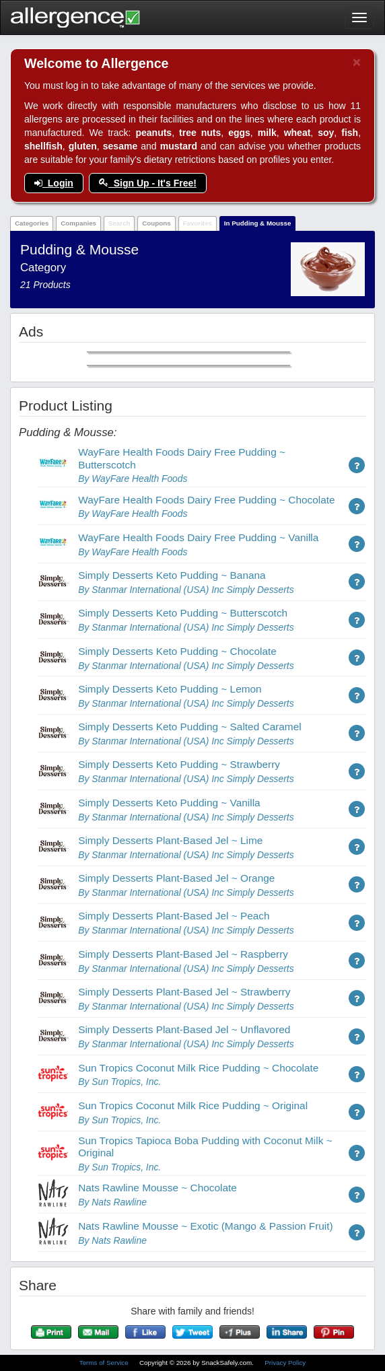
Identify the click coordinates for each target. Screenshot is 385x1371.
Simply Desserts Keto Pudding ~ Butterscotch (182, 613)
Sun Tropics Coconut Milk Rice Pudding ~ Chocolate (198, 1068)
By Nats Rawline (112, 1202)
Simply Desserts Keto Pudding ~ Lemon (169, 689)
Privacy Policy (285, 1362)
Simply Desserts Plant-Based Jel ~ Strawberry (184, 991)
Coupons (156, 223)
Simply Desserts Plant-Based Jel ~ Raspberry (183, 954)
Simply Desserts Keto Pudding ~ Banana (171, 575)
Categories (32, 223)
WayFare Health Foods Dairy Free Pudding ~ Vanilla (198, 537)
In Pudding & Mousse (257, 223)
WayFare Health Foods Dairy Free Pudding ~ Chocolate (206, 499)
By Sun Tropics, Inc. (119, 1081)
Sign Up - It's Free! (148, 183)
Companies (78, 223)
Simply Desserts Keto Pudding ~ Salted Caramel (190, 726)
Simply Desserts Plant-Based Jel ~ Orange (176, 878)
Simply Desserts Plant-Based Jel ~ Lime (170, 840)
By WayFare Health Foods (132, 478)
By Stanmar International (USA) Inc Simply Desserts (185, 589)
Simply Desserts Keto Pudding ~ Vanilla (169, 802)
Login (53, 183)
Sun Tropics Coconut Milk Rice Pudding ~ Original (193, 1105)
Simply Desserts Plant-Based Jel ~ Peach (173, 915)
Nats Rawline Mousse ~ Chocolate (157, 1187)
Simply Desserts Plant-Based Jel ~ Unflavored (184, 1029)
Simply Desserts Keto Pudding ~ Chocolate (177, 651)
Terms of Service (105, 1362)
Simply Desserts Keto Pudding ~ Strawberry (179, 764)
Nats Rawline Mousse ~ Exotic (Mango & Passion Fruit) (205, 1226)
